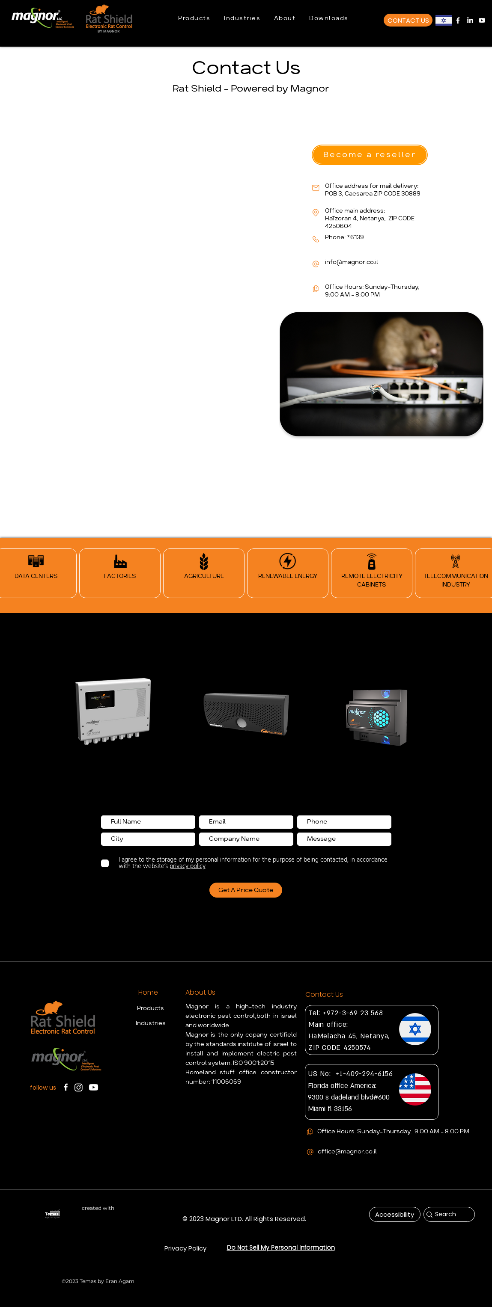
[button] (194, 18)
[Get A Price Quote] (245, 890)
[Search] (445, 1214)
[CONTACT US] (408, 20)
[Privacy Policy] (185, 1248)
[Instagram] (78, 1087)
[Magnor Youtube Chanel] (482, 20)
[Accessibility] (394, 1214)
